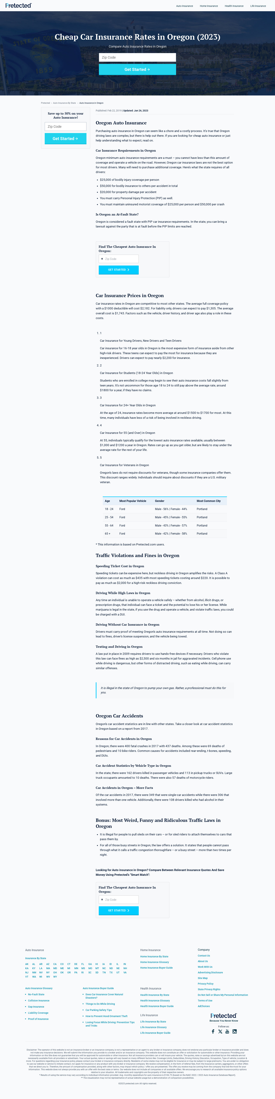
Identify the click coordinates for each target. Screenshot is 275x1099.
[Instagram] (234, 1031)
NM (34, 972)
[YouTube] (227, 1031)
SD (96, 972)
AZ (47, 964)
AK (26, 964)
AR (40, 964)
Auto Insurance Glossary (38, 988)
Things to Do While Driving (100, 1003)
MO (90, 968)
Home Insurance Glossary (154, 962)
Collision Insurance (38, 1000)
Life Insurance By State (153, 1021)
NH (125, 968)
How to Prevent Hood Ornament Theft (107, 1016)
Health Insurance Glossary (155, 1000)
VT (26, 976)
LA (40, 968)
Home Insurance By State (154, 956)
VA (124, 972)
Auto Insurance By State (64, 103)
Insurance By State (35, 958)
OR (69, 972)
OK (62, 972)
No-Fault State (36, 994)
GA (90, 964)
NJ (26, 972)
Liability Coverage (38, 1012)
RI (82, 972)
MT (97, 968)
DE (75, 964)
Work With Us (205, 966)
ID (110, 964)
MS (83, 968)
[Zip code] (119, 259)
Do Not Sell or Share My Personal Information (223, 995)
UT (118, 972)
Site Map (203, 978)
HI (96, 964)
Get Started (138, 69)
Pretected (45, 103)
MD (55, 968)
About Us (203, 961)
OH (55, 972)
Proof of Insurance (38, 1019)
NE (118, 968)
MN (76, 968)
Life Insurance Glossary (153, 1027)
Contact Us (204, 955)
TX (111, 972)
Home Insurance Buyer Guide (156, 967)
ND (111, 968)
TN (104, 972)
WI (40, 976)
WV (48, 976)
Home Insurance (209, 6)
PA (75, 972)
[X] (220, 1031)
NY (48, 972)
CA (54, 964)
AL (33, 964)
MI (68, 968)
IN (124, 964)
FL (82, 964)
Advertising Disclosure (210, 972)
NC (104, 968)
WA (34, 976)
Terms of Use (205, 1000)
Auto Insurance (184, 6)
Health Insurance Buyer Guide (157, 1006)
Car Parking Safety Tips (99, 1010)
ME (62, 968)
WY (55, 976)
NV (41, 972)
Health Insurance (234, 6)
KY (33, 968)
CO (62, 964)
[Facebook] (213, 1031)
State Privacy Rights (209, 989)
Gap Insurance (36, 1006)
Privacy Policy (205, 983)
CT (69, 964)
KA (26, 968)
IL (117, 964)
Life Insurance (258, 6)
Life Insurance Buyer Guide (155, 1032)
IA (103, 964)
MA (48, 968)
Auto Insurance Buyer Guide (98, 988)
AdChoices (204, 1006)
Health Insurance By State (154, 995)
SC (89, 972)
